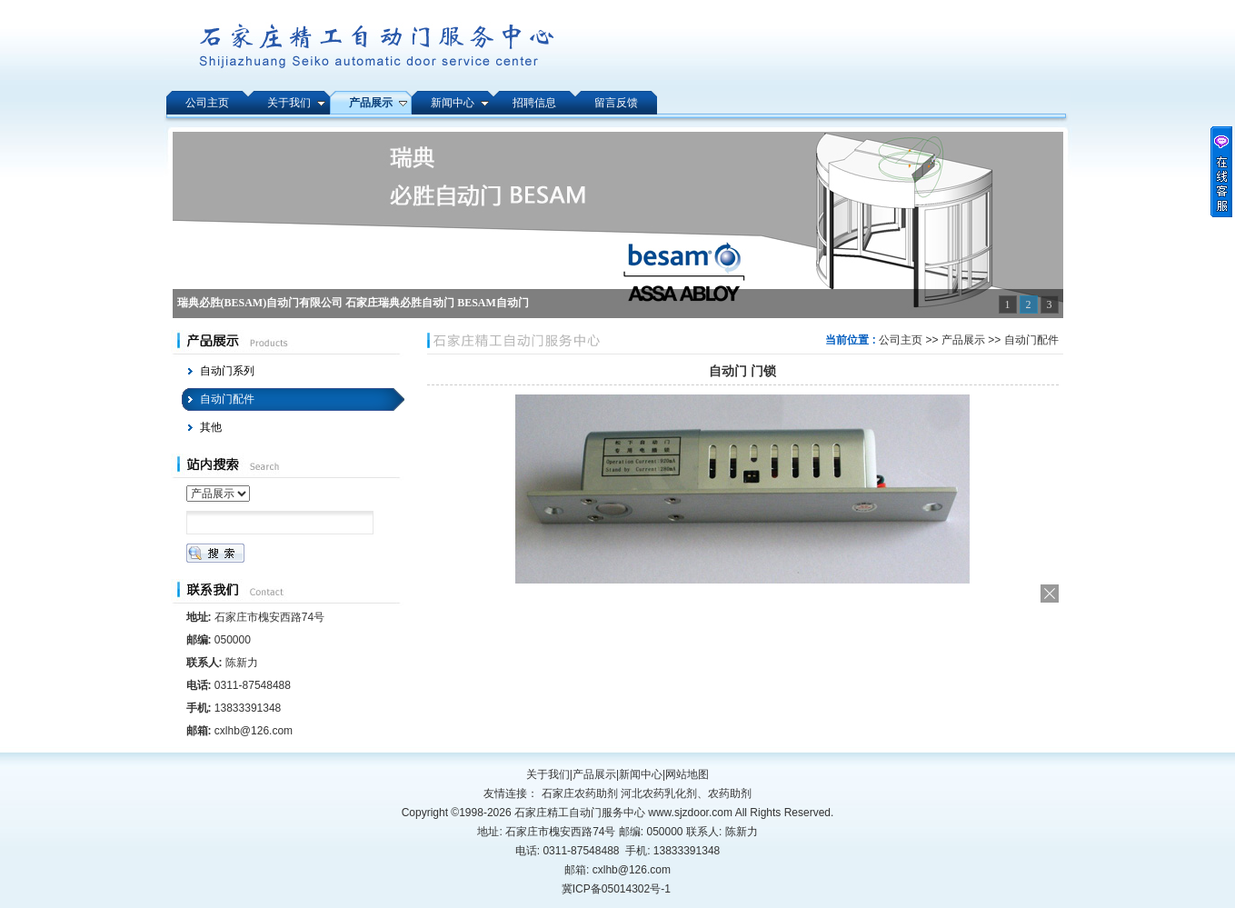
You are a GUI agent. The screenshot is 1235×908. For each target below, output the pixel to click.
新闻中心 (640, 774)
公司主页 (900, 340)
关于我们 (548, 774)
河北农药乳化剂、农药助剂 (686, 793)
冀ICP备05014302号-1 (616, 889)
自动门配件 (1031, 340)
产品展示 (963, 340)
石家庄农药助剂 (580, 793)
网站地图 (687, 774)
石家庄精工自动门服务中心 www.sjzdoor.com (624, 812)
